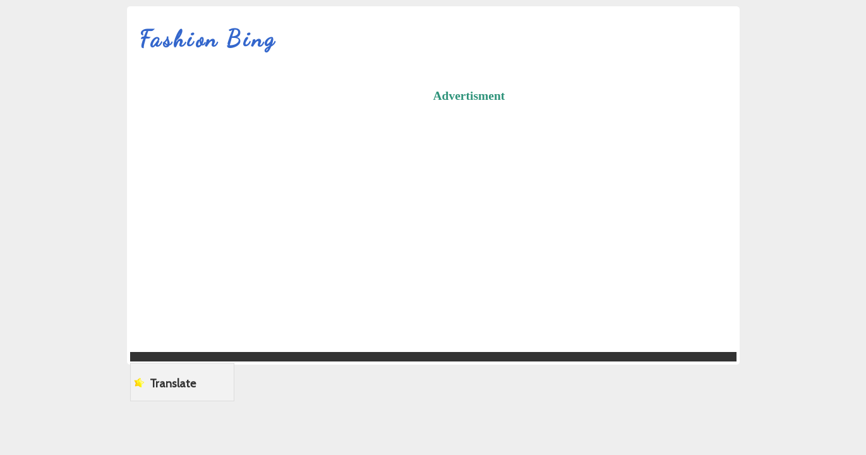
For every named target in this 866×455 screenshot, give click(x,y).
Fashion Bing (208, 38)
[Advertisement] (649, 201)
